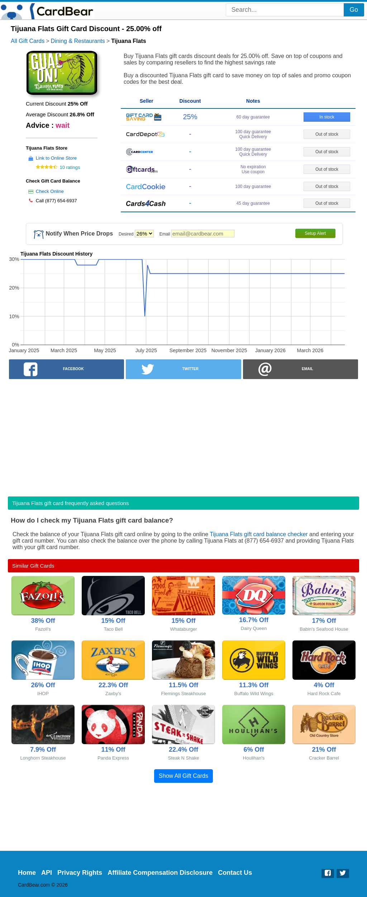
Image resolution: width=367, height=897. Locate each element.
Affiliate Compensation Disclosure (160, 872)
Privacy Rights (79, 872)
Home (27, 872)
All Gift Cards (27, 41)
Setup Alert (315, 233)
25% (190, 117)
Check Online (50, 191)
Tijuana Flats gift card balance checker (259, 534)
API (46, 872)
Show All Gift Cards (183, 776)
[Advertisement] (183, 436)
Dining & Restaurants (78, 41)
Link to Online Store (56, 158)
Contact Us (235, 872)
